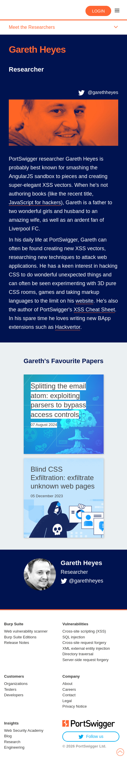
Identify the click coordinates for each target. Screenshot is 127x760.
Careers (69, 689)
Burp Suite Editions (20, 637)
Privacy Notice (74, 706)
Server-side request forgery (85, 660)
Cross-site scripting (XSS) (84, 631)
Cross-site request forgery (84, 642)
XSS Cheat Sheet (94, 309)
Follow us (90, 736)
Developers (13, 695)
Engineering (14, 747)
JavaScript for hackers (35, 202)
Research (12, 742)
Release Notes (16, 642)
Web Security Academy (23, 730)
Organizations (16, 683)
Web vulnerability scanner (26, 631)
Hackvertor (67, 327)
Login (98, 11)
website (84, 301)
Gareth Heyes (81, 563)
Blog (8, 736)
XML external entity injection (86, 648)
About (67, 683)
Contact (68, 695)
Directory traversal (77, 654)
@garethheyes (103, 92)
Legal (67, 701)
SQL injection (73, 637)
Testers (10, 689)
